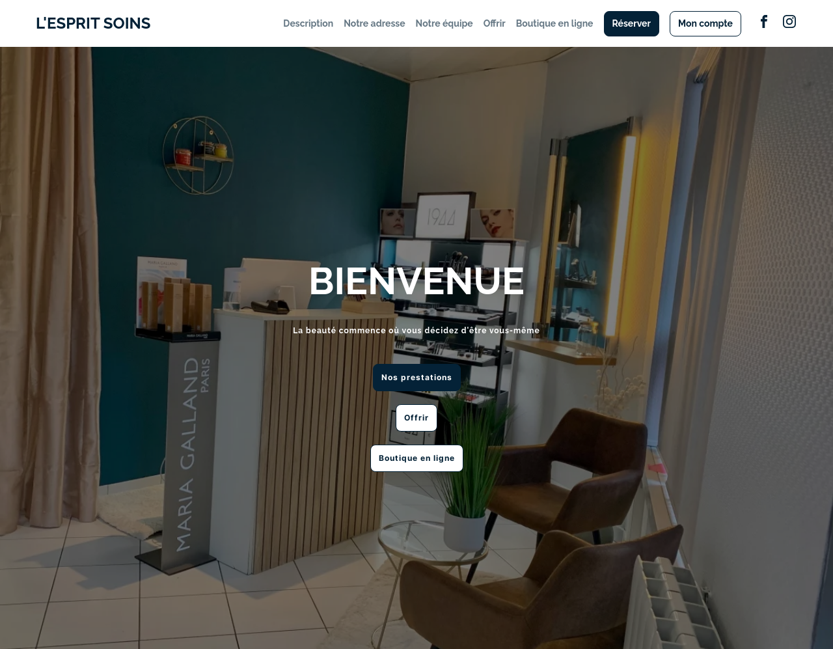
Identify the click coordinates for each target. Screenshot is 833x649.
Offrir (495, 23)
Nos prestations (416, 377)
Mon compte (705, 23)
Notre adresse (374, 23)
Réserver (631, 23)
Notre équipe (444, 23)
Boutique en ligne (555, 23)
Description (308, 23)
